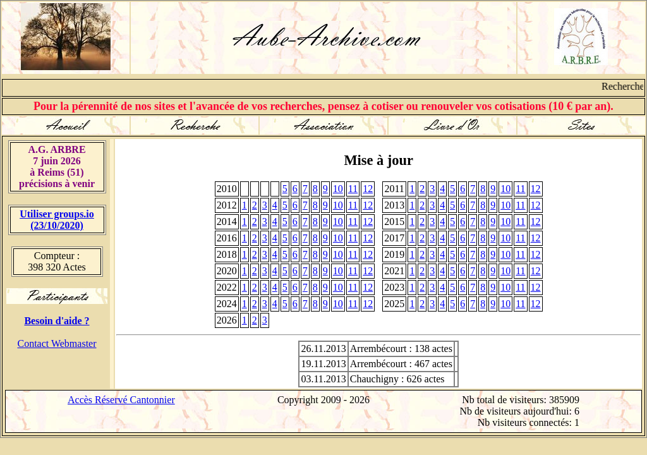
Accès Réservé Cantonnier (121, 399)
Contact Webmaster (56, 343)
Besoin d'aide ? (56, 320)
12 (368, 188)
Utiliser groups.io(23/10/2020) (57, 220)
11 (353, 188)
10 (338, 188)
